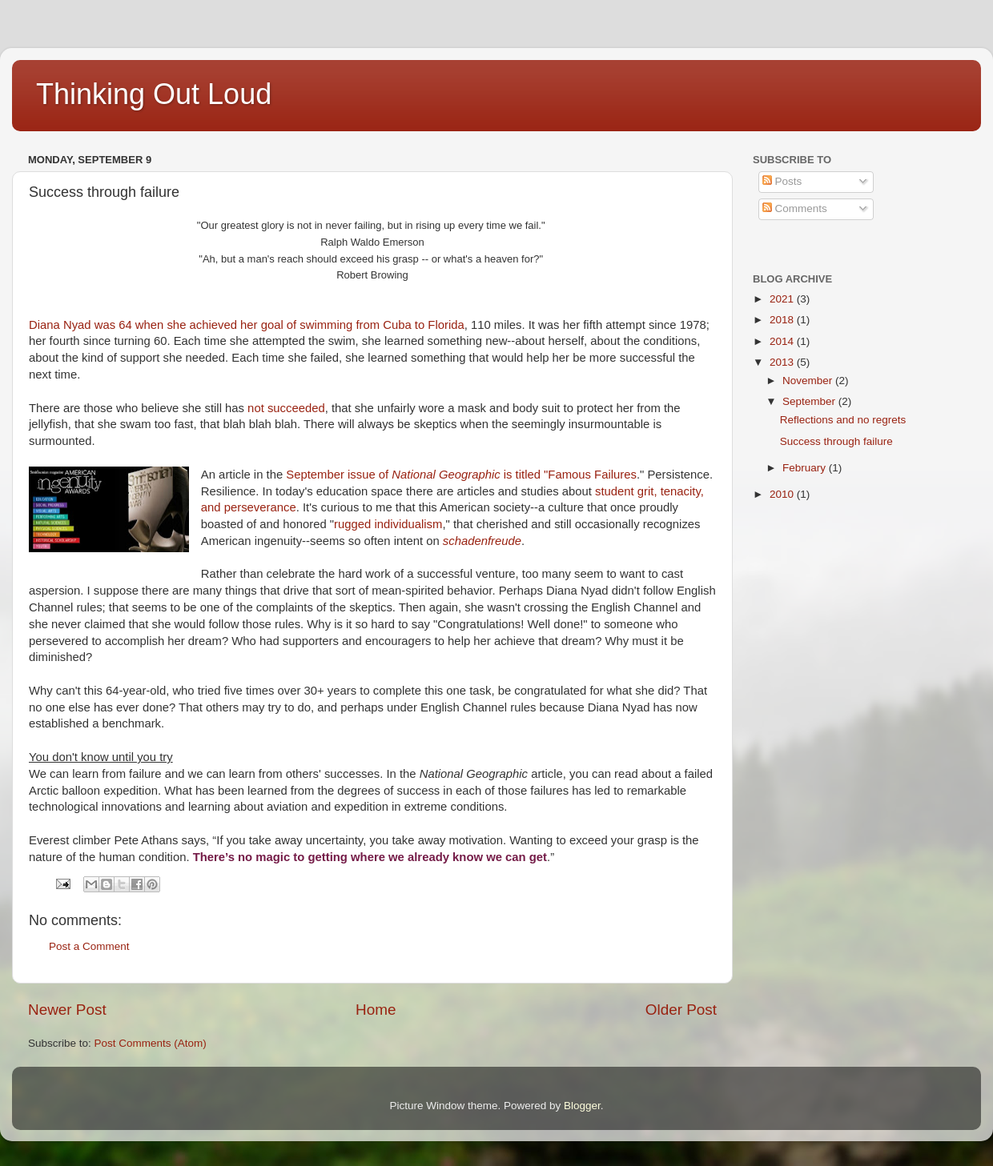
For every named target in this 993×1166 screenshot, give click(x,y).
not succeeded (284, 408)
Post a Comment (89, 946)
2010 (783, 494)
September (810, 401)
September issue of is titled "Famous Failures (461, 474)
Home (376, 1009)
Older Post (681, 1009)
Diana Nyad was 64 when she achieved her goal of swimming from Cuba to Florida (246, 325)
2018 (783, 320)
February (805, 468)
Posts (782, 181)
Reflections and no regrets (843, 420)
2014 (783, 341)
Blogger (582, 1106)
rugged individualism (388, 524)
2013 (783, 362)
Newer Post (67, 1009)
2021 (783, 299)
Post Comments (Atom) (150, 1043)
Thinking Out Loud (153, 94)
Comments (794, 208)
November (808, 381)
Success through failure (836, 441)
